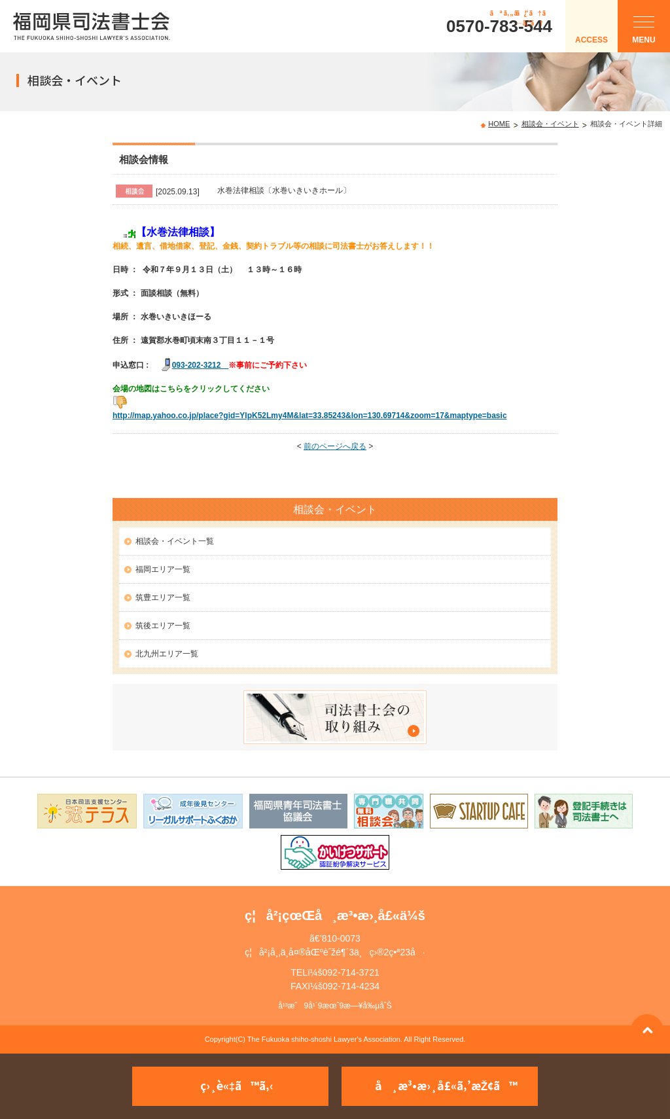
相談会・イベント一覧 (174, 541)
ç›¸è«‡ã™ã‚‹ (236, 1085)
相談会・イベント (550, 124)
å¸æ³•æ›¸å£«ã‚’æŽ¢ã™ (446, 1085)
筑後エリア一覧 (162, 625)
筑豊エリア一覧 (162, 597)
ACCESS (591, 39)
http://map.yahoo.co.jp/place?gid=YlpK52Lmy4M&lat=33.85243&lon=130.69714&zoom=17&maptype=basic (310, 415)
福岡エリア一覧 (162, 569)
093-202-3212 (200, 365)
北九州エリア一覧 (166, 653)
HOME (499, 124)
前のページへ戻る (335, 446)
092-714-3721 (351, 972)
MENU (643, 33)
